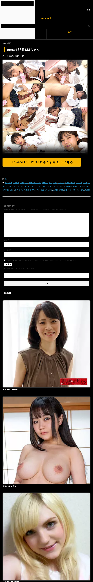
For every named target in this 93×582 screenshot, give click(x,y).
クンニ (55, 183)
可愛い (12, 190)
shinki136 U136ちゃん (51, 424)
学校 (16, 190)
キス (50, 183)
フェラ (48, 186)
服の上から (48, 190)
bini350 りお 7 (47, 342)
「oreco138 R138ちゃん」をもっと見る (41, 162)
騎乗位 (87, 190)
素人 (6, 179)
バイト (85, 183)
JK (6, 183)
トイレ (67, 183)
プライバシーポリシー (45, 515)
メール (7, 250)
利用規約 (32, 515)
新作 (69, 32)
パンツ (32, 186)
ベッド (62, 186)
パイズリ (20, 186)
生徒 (65, 190)
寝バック (22, 190)
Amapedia (46, 18)
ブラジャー (55, 186)
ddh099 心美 (46, 464)
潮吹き (60, 190)
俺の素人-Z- (77, 186)
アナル (22, 183)
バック (14, 186)
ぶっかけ (16, 183)
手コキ (32, 190)
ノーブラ (79, 183)
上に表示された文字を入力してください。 (19, 268)
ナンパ (72, 183)
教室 (42, 190)
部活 (82, 190)
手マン (37, 190)
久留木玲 (69, 186)
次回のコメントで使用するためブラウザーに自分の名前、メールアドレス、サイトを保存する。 (42, 260)
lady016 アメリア (48, 383)
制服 (87, 186)
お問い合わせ (59, 515)
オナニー (45, 183)
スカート (61, 183)
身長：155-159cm (74, 190)
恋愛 (27, 190)
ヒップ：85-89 (40, 186)
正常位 (55, 190)
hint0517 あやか (48, 301)
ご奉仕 (9, 183)
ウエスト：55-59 (35, 183)
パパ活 (26, 186)
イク (26, 183)
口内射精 (6, 190)
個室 (83, 186)
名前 (6, 240)
